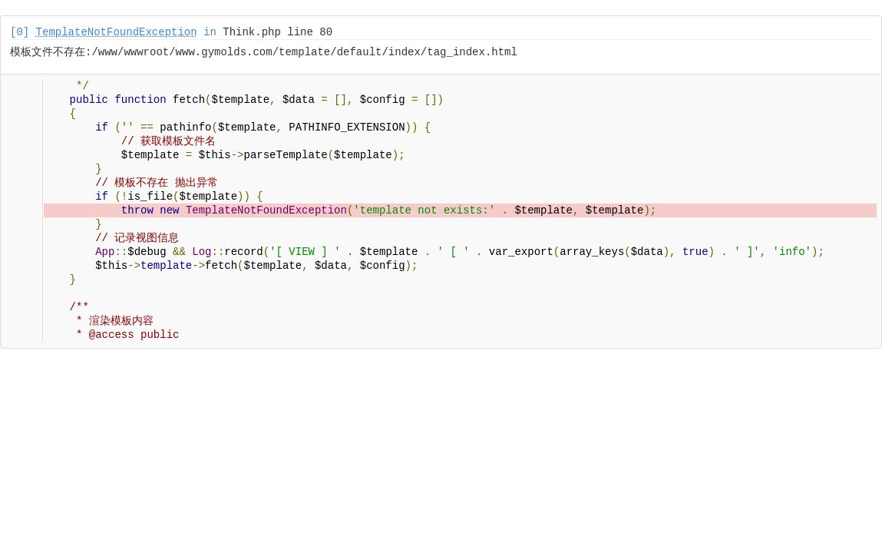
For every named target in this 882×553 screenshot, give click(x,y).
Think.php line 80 (277, 32)
